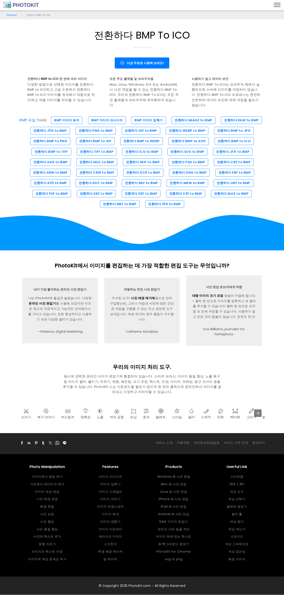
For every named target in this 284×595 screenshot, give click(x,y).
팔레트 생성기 (237, 507)
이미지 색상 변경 (47, 492)
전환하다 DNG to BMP (190, 173)
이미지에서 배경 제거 (47, 477)
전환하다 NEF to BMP (141, 183)
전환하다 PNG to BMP (94, 130)
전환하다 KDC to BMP (95, 183)
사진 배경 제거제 (143, 298)
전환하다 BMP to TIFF (49, 151)
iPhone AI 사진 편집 (174, 499)
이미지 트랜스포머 (110, 507)
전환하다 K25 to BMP (49, 183)
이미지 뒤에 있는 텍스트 (173, 536)
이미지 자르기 (110, 499)
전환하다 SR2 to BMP (95, 194)
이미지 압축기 (110, 484)
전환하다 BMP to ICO (236, 141)
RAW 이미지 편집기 (173, 522)
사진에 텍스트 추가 (47, 536)
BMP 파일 (24, 120)
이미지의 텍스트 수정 (47, 552)
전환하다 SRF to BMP (141, 194)
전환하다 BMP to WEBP (141, 141)
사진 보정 (47, 514)
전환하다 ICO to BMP (142, 151)
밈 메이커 (110, 559)
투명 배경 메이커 (110, 552)
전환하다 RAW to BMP (244, 120)
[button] (22, 443)
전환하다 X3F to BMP (187, 194)
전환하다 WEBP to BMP (188, 130)
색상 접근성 (236, 552)
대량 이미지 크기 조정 (207, 296)
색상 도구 (237, 492)
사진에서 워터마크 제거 (47, 484)
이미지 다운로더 (110, 529)
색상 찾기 (237, 522)
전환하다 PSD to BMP (189, 162)
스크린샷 (110, 544)
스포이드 (237, 536)
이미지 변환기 (110, 522)
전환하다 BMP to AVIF (189, 141)
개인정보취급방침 (206, 443)
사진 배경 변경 (47, 499)
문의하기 (258, 443)
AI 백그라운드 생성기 (173, 544)
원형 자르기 (47, 544)
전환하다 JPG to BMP (48, 130)
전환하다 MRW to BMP (188, 183)
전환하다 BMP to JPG (236, 130)
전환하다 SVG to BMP (188, 151)
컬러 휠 (237, 514)
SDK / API (237, 484)
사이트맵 (237, 477)
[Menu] (277, 5)
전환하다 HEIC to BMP (96, 162)
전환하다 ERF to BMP (236, 173)
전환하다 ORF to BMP (235, 183)
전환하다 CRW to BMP (96, 173)
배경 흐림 (47, 507)
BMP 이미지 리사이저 (105, 120)
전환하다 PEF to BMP (50, 194)
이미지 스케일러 (110, 492)
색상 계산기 (236, 529)
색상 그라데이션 (237, 544)
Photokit (12, 15)
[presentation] (258, 413)
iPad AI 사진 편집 (174, 507)
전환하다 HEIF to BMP (143, 162)
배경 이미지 (236, 559)
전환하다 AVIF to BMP (48, 162)
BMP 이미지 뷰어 (64, 120)
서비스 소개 (164, 443)
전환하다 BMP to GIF (94, 141)
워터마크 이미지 (110, 536)
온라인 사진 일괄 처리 (174, 529)
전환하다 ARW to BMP (48, 173)
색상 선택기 (236, 499)
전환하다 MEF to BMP (119, 204)
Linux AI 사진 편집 (173, 492)
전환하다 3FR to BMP (165, 204)
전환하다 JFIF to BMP (234, 151)
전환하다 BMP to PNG (48, 141)
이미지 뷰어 (110, 514)
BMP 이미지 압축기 (149, 120)
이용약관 (183, 443)
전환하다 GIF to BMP (141, 130)
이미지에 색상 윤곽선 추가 (47, 559)
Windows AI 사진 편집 (173, 477)
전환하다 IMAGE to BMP (195, 120)
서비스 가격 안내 (236, 443)
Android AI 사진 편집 (173, 514)
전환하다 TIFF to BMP (96, 151)
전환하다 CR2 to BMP (235, 162)
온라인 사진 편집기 (42, 303)
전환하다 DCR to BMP (143, 173)
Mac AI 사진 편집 (174, 484)
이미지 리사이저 (110, 477)
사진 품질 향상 (47, 529)
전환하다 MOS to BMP (233, 194)
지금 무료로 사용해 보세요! (142, 63)
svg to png (173, 559)
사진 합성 (47, 522)
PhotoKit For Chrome (173, 552)
